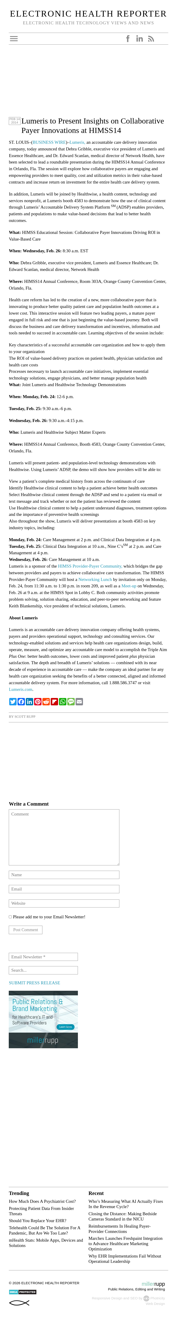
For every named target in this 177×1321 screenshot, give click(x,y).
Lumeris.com (20, 689)
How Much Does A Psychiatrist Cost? (42, 1201)
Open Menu (14, 39)
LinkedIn (139, 39)
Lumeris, (78, 142)
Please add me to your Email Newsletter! (47, 916)
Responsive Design (107, 1299)
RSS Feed (151, 39)
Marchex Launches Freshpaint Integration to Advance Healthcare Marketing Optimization (125, 1244)
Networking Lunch (95, 579)
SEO (134, 1299)
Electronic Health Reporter (88, 13)
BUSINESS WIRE (49, 142)
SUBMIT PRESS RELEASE (34, 983)
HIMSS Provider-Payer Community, (90, 566)
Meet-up (128, 585)
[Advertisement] (88, 84)
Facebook (128, 39)
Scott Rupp (25, 716)
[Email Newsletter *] (43, 957)
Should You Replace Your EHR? (37, 1221)
